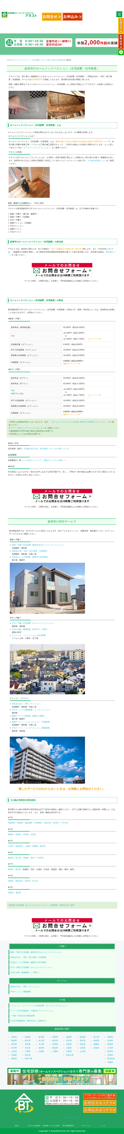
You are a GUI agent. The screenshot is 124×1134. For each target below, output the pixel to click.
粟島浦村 (28, 823)
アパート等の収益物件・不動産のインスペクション (31, 1011)
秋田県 (14, 1044)
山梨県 (41, 1051)
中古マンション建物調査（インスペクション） (31, 710)
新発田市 (19, 846)
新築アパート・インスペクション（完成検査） (31, 722)
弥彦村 (11, 893)
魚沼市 (56, 823)
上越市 (28, 846)
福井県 (41, 1048)
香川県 (96, 1037)
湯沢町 (18, 893)
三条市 (11, 846)
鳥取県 (82, 1044)
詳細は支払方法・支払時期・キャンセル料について (46, 449)
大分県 (110, 1048)
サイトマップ (86, 1125)
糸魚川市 (47, 823)
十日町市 (40, 858)
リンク (103, 1125)
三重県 (55, 1051)
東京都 (27, 1055)
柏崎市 (11, 834)
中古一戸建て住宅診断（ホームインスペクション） (33, 623)
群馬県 (27, 1044)
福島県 (14, 1059)
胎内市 (11, 858)
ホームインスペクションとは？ (37, 148)
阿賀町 (20, 823)
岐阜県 (55, 1041)
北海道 (14, 1037)
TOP (8, 60)
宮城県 (14, 1055)
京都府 (69, 1044)
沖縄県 (110, 1062)
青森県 (14, 1041)
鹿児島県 (111, 1059)
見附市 (11, 881)
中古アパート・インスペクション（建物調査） (31, 728)
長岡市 (11, 869)
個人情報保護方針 (68, 1125)
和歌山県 (70, 1055)
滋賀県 (69, 1037)
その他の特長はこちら (97, 161)
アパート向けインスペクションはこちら (27, 428)
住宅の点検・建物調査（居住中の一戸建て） (30, 629)
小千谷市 (64, 823)
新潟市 (18, 869)
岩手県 (14, 1048)
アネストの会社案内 (34, 1125)
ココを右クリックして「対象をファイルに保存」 (43, 460)
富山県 (41, 1041)
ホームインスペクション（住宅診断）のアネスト (62, 1117)
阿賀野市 (12, 823)
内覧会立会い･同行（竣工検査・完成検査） (30, 551)
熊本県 (110, 1051)
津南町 (26, 858)
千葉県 (27, 1051)
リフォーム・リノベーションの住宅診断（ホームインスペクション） (39, 1006)
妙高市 (28, 881)
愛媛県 (96, 1044)
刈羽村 (26, 834)
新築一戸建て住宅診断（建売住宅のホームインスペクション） (38, 545)
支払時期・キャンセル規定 (51, 1125)
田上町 (18, 858)
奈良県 (69, 1041)
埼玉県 (27, 1048)
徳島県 (96, 1041)
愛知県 (55, 1048)
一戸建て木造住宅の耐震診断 (22, 1016)
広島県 (82, 1048)
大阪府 (69, 1048)
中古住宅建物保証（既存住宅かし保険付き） (29, 1021)
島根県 (82, 1037)
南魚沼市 (19, 881)
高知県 (96, 1048)
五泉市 (33, 834)
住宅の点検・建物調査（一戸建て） (25, 972)
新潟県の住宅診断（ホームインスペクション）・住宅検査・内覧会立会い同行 (42, 905)
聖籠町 (35, 846)
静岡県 (55, 1044)
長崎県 (110, 1044)
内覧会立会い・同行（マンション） (27, 704)
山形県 (14, 1051)
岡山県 (82, 1041)
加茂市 (18, 834)
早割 (13, 336)
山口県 (82, 1051)
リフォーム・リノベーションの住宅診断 (29, 635)
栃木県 (27, 1041)
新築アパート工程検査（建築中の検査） (29, 716)
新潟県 (61, 60)
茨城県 (27, 1037)
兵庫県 (69, 1051)
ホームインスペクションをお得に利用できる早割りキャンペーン (79, 422)
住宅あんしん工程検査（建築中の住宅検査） (30, 557)
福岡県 (110, 1037)
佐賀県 (110, 1041)
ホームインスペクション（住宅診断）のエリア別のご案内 (34, 60)
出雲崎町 (38, 823)
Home (16, 1125)
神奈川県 (28, 1059)
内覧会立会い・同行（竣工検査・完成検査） (29, 957)
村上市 (35, 881)
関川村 (43, 846)
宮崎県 (110, 1055)
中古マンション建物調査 (20, 992)
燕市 (32, 858)
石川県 (41, 1044)
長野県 (55, 1037)
